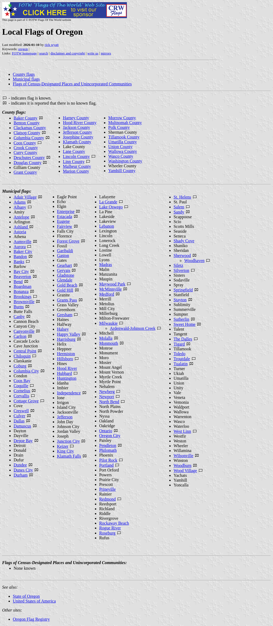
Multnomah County (125, 122)
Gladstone (65, 275)
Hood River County (80, 122)
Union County (120, 146)
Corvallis (21, 396)
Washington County (125, 161)
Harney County (76, 118)
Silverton (181, 270)
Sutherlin (181, 319)
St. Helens (182, 197)
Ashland (21, 227)
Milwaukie (108, 323)
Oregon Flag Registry (31, 619)
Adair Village (25, 197)
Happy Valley (68, 334)
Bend (18, 281)
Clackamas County (30, 127)
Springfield (183, 290)
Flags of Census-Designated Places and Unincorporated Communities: (64, 562)
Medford (106, 294)
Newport (106, 396)
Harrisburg (66, 339)
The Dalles (183, 339)
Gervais (63, 270)
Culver (19, 416)
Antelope (21, 217)
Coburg (20, 366)
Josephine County (78, 137)
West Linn (182, 431)
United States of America (34, 601)
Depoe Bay (23, 440)
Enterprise (66, 211)
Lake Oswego (111, 207)
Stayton (180, 300)
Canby (19, 316)
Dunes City (23, 470)
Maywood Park (112, 284)
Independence (69, 393)
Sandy (179, 212)
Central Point (25, 351)
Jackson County (76, 127)
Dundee (20, 465)
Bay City (21, 271)
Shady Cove (184, 241)
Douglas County (27, 162)
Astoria (20, 231)
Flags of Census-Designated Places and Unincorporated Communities (72, 84)
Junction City (68, 441)
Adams (20, 202)
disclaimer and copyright (67, 53)
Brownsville (24, 301)
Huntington (67, 378)
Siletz (178, 265)
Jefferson (65, 417)
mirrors (106, 53)
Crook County (26, 147)
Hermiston (66, 353)
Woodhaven (194, 260)
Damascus (22, 426)
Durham (20, 475)
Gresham (65, 314)
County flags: (14, 112)
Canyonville (24, 331)
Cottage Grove (26, 401)
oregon (23, 49)
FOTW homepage (24, 53)
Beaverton (22, 276)
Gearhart (64, 265)
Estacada (64, 216)
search (43, 53)
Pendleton (107, 445)
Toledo (179, 353)
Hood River (67, 368)
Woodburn (182, 465)
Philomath (108, 450)
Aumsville (22, 241)
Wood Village (185, 470)
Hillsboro (65, 358)
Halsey (63, 329)
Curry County (25, 152)
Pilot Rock (108, 460)
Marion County (76, 171)
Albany (20, 207)
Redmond (107, 499)
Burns (19, 306)
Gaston (63, 255)
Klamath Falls (69, 456)
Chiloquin (22, 356)
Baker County (25, 118)
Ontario (105, 431)
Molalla (106, 338)
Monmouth (108, 343)
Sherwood (182, 255)
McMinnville (110, 289)
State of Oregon (26, 596)
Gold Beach (67, 285)
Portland (106, 465)
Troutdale (182, 358)
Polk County (119, 127)
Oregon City (110, 435)
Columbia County (29, 138)
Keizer (63, 446)
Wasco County (120, 156)
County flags (24, 74)
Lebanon (106, 226)
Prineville (107, 489)
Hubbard (64, 373)
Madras (105, 264)
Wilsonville (183, 455)
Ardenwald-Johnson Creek (132, 328)
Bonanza (21, 291)
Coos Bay (22, 380)
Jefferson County (77, 132)
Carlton (20, 336)
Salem (179, 207)
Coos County (25, 143)
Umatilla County (122, 142)
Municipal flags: (16, 191)
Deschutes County (29, 157)
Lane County (74, 151)
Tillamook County (123, 137)
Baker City (23, 251)
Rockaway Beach (114, 523)
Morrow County (122, 118)
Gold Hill (65, 290)
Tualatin (181, 364)
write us (93, 53)
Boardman (22, 286)
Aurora (20, 246)
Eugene (63, 221)
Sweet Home (184, 324)
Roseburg (107, 533)
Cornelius (22, 391)
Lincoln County (76, 156)
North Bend (109, 401)
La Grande (108, 202)
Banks (19, 261)
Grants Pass (67, 300)
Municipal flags (26, 79)
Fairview (64, 226)
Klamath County (77, 142)
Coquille (21, 385)
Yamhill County (121, 170)
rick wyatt (52, 45)
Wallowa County (122, 151)
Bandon (20, 256)
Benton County (26, 123)
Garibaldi (65, 250)
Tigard (179, 344)
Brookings (22, 296)
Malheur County (77, 166)
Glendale (65, 280)
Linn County (74, 161)
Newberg (107, 391)
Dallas (19, 421)
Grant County (25, 172)
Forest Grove (68, 241)
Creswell (21, 411)
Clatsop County (27, 132)
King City (65, 451)
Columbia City (26, 371)
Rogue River (110, 528)
